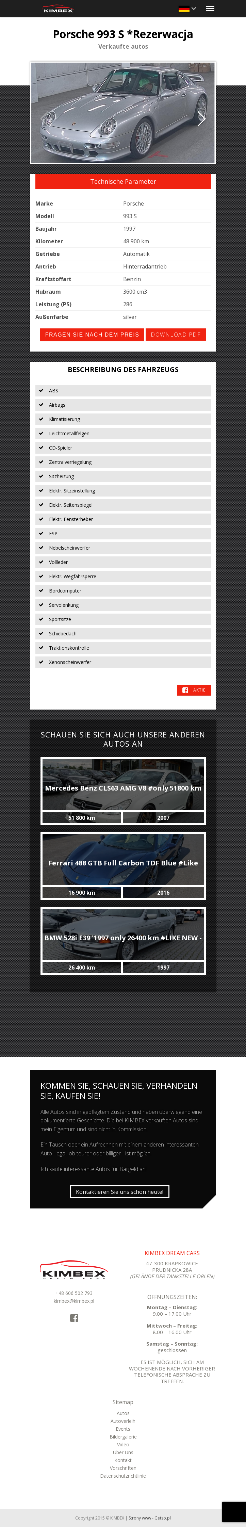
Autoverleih (123, 1421)
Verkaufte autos (123, 47)
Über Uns (123, 1452)
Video (123, 1444)
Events (123, 1429)
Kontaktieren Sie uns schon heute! (119, 1192)
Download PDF (176, 334)
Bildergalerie (123, 1436)
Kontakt (123, 1460)
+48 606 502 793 (74, 1293)
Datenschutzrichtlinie (123, 1476)
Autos (123, 1413)
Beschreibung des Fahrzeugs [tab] (123, 369)
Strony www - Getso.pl (150, 1518)
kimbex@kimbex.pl (74, 1301)
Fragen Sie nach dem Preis (92, 335)
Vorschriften (123, 1468)
